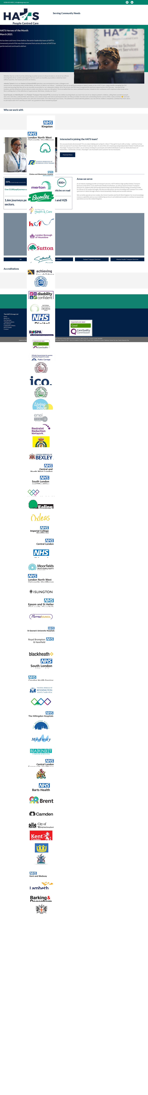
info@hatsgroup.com (22, 2)
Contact (6, 329)
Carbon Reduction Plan (123, 340)
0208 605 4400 (9, 2)
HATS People (8, 327)
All (20, 259)
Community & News (9, 325)
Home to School (56, 259)
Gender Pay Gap (114, 340)
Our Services (7, 320)
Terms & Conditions (74, 340)
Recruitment (7, 324)
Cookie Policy (90, 340)
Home (5, 316)
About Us (6, 318)
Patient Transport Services (91, 259)
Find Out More (67, 155)
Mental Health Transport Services (127, 259)
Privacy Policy (83, 340)
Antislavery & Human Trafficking (101, 340)
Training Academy (9, 322)
